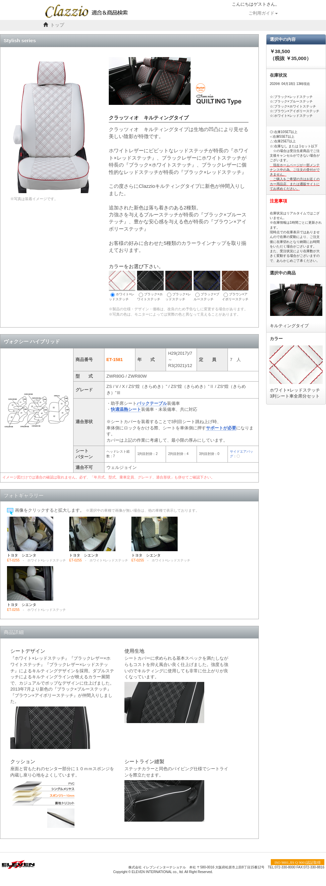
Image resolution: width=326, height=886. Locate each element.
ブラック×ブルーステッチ (207, 286)
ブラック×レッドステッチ (178, 286)
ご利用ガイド (263, 13)
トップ (57, 25)
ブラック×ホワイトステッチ (150, 286)
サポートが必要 (221, 427)
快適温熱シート (126, 409)
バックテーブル (152, 403)
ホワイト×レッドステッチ (122, 286)
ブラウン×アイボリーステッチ (235, 286)
